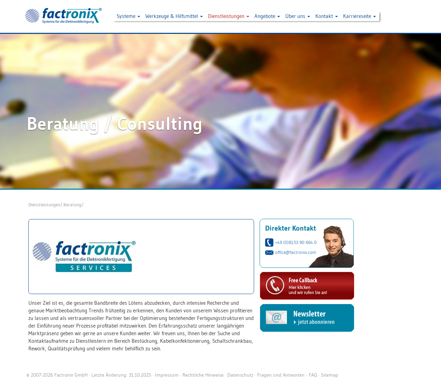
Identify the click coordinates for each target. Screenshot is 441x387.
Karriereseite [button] (359, 16)
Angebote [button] (267, 16)
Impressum (167, 375)
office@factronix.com (295, 252)
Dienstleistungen (44, 204)
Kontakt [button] (326, 16)
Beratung (72, 204)
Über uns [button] (297, 16)
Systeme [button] (128, 16)
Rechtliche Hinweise (203, 375)
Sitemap (329, 375)
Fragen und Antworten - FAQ (287, 375)
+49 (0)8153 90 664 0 (296, 242)
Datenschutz (240, 375)
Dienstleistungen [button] (228, 16)
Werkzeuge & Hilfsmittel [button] (174, 16)
